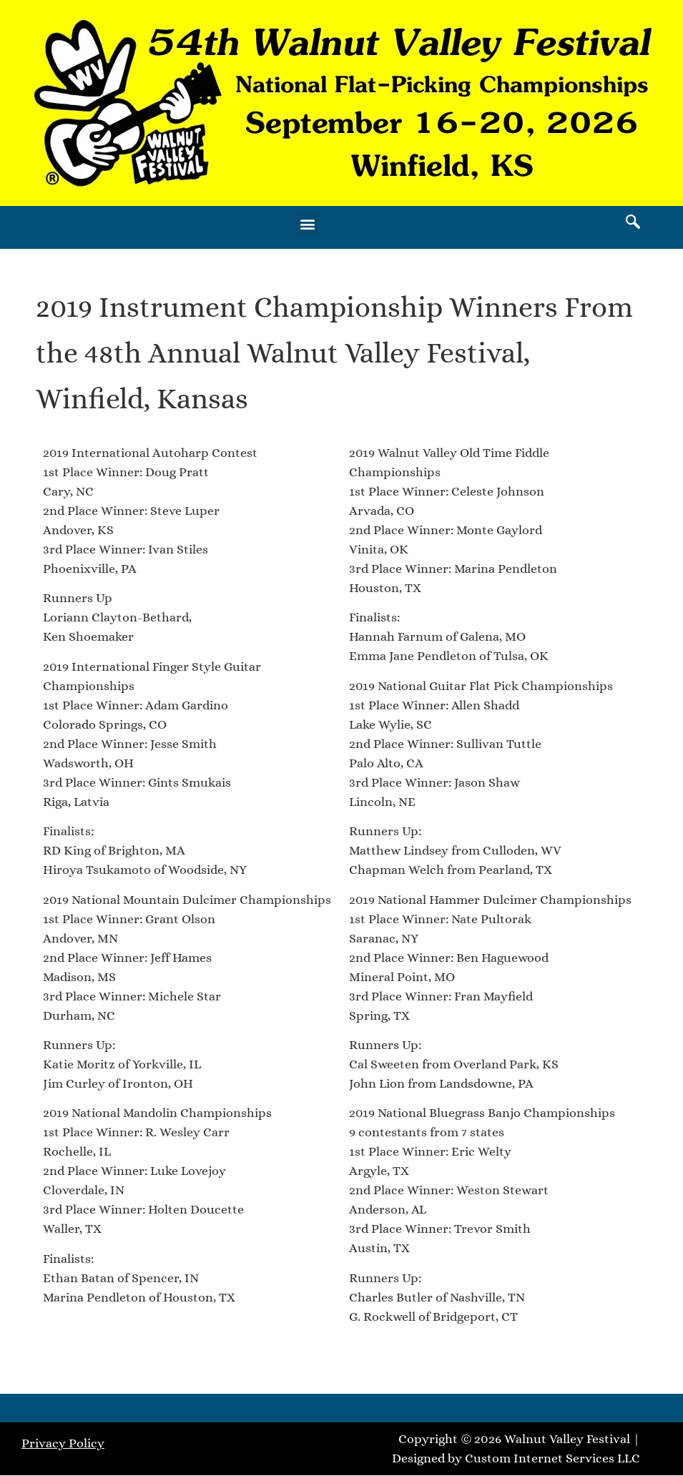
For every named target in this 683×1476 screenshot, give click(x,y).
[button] (307, 224)
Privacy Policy (62, 1443)
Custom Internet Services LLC (552, 1458)
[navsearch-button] (633, 224)
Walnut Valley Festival (567, 1439)
